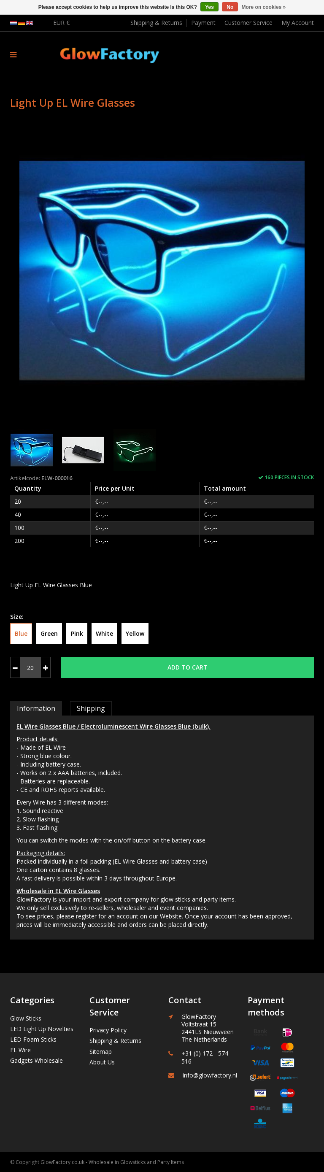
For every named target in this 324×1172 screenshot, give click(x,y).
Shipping (91, 708)
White (104, 633)
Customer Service (248, 23)
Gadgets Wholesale (36, 1060)
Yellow (135, 633)
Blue (21, 633)
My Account (297, 23)
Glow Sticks (25, 1018)
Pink (77, 633)
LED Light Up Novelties (41, 1029)
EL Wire (20, 1050)
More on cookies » (264, 7)
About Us (102, 1062)
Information (36, 708)
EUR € (61, 23)
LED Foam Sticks (33, 1039)
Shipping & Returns (156, 23)
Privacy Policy (108, 1030)
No (230, 7)
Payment (203, 23)
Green (49, 633)
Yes (209, 7)
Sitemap (100, 1052)
